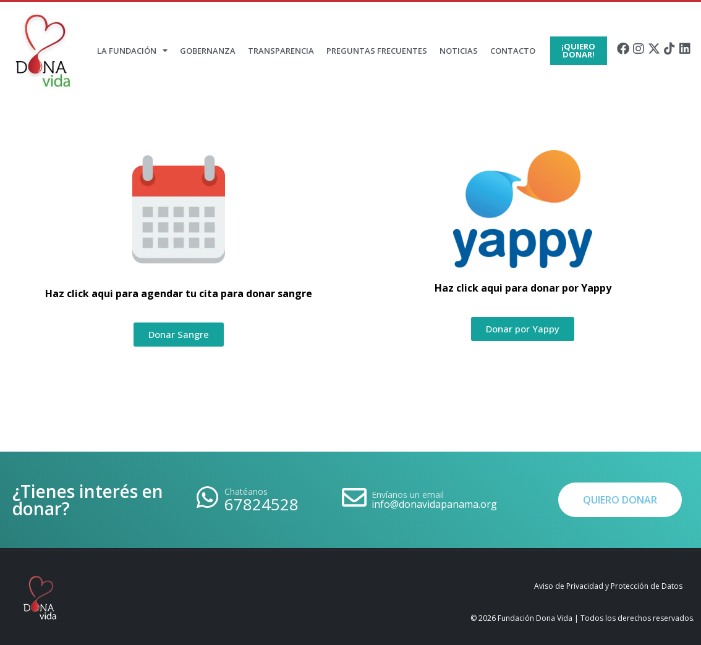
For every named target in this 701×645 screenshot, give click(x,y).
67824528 (261, 504)
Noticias (459, 50)
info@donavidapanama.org (434, 504)
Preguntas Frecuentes (376, 50)
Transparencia (281, 50)
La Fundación (132, 50)
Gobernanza (208, 50)
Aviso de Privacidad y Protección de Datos (608, 586)
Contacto (512, 50)
